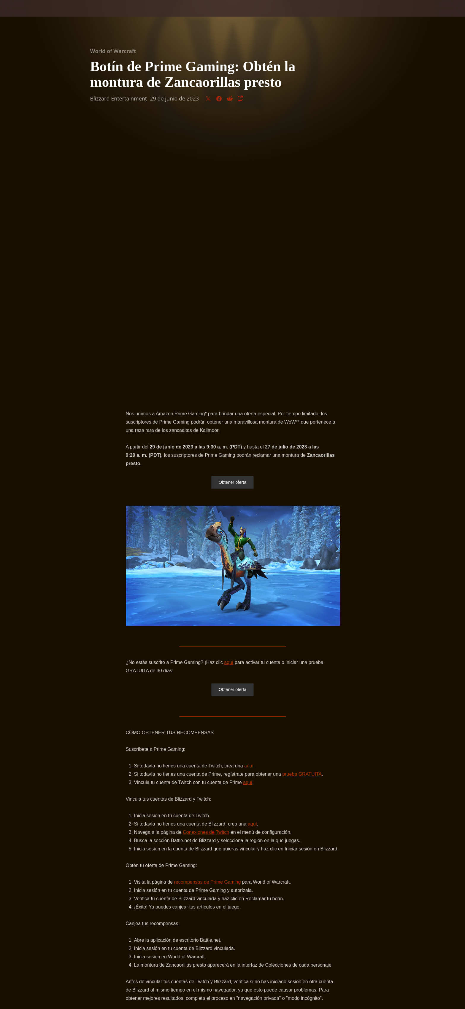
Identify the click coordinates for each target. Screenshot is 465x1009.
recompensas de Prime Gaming (207, 604)
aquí (228, 384)
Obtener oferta (232, 203)
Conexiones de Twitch (206, 554)
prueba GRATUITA (302, 496)
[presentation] (27, 15)
